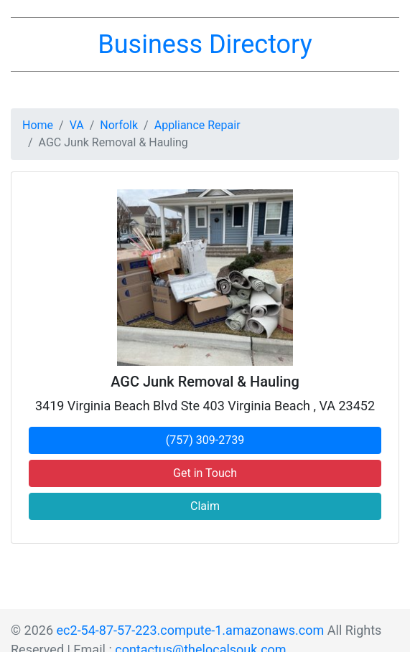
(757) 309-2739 (205, 440)
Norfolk (119, 125)
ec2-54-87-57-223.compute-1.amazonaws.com (191, 630)
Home (37, 125)
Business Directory (205, 44)
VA (77, 125)
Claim (205, 506)
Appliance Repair (197, 125)
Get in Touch (205, 473)
